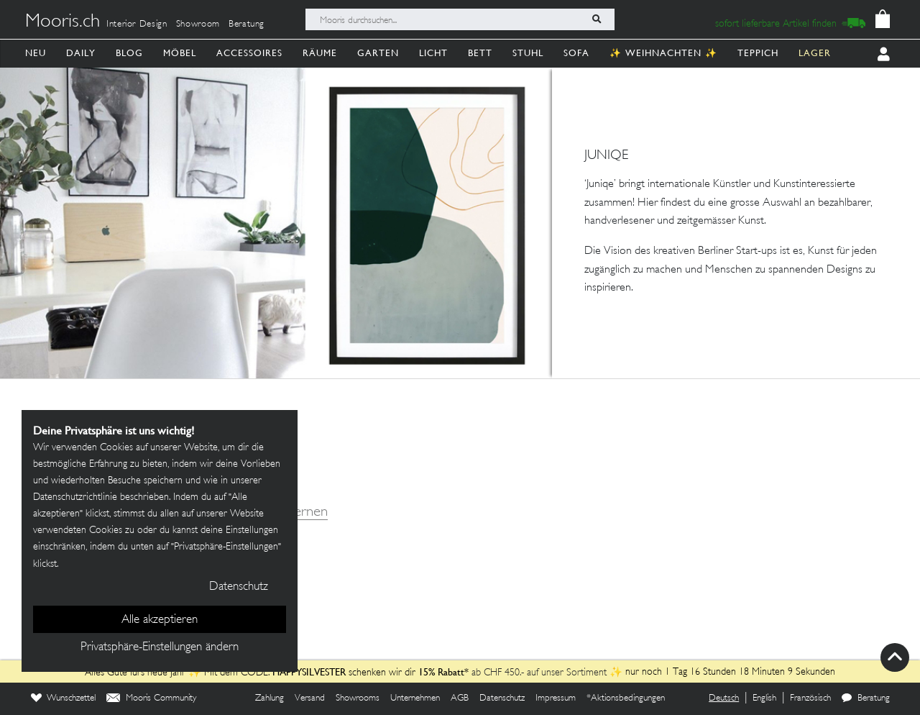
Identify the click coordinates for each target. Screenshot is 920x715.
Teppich (757, 52)
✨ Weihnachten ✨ (663, 52)
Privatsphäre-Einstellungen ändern (159, 647)
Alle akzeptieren (159, 620)
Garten (378, 52)
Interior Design (136, 24)
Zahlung (269, 698)
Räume (320, 52)
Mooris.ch (62, 22)
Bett (480, 52)
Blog (129, 52)
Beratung (246, 24)
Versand (310, 698)
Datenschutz (502, 698)
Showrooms (358, 698)
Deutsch (724, 698)
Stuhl (527, 52)
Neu (35, 52)
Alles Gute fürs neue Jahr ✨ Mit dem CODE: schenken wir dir (249, 673)
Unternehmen (415, 698)
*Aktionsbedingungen (625, 698)
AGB (460, 698)
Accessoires (249, 52)
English (764, 698)
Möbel (179, 52)
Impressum (555, 698)
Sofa (576, 52)
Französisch (810, 698)
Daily (81, 52)
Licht (433, 52)
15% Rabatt (439, 672)
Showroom (198, 24)
